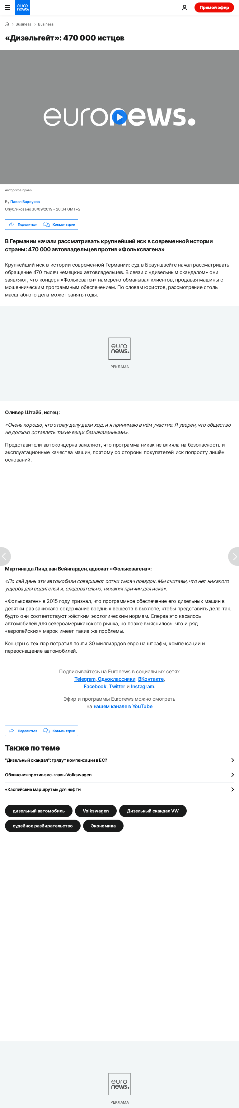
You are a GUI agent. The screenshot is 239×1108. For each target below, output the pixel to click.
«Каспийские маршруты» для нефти (42, 789)
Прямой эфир (214, 7)
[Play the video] (119, 117)
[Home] (7, 24)
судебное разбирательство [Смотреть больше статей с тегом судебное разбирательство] (43, 825)
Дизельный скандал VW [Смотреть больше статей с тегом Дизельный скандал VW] (153, 810)
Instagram (142, 686)
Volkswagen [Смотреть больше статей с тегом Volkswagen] (96, 810)
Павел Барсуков (25, 201)
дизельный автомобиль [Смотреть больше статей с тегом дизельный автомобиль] (39, 810)
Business (23, 24)
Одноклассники (116, 679)
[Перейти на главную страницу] (22, 7)
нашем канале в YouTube (123, 706)
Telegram (85, 679)
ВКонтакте (151, 679)
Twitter (117, 686)
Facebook (95, 686)
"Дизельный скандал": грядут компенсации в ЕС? (56, 760)
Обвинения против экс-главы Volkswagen (48, 774)
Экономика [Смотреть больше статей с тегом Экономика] (103, 825)
